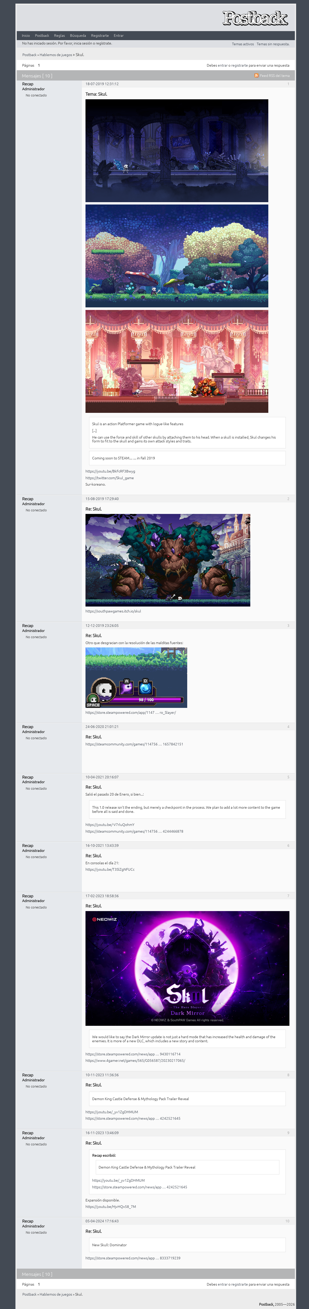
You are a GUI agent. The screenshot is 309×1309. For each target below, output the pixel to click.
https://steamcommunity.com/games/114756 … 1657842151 (134, 743)
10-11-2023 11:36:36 (102, 1074)
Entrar (119, 35)
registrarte (239, 65)
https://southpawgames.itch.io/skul (113, 610)
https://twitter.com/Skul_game (109, 477)
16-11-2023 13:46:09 (102, 1132)
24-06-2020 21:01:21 (102, 726)
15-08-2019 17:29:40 (102, 498)
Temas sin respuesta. (273, 43)
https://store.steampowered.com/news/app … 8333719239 (133, 1257)
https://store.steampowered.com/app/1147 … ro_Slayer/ (130, 712)
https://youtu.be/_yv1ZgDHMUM (111, 1111)
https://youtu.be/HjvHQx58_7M (110, 1206)
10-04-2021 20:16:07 (102, 776)
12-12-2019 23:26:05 (102, 625)
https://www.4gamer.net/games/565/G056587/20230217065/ (135, 1060)
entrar (223, 65)
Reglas (59, 35)
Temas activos (243, 43)
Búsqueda (78, 35)
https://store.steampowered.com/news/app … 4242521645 (133, 1118)
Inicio (26, 35)
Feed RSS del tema (275, 75)
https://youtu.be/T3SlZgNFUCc (109, 869)
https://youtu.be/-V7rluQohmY (109, 824)
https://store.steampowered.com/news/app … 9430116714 (133, 1053)
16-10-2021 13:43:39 (102, 845)
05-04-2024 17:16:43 (102, 1220)
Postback (42, 35)
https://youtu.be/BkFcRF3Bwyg (110, 471)
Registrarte (100, 35)
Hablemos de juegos (56, 54)
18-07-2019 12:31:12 (102, 83)
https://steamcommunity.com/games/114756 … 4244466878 (134, 831)
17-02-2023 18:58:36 (102, 895)
